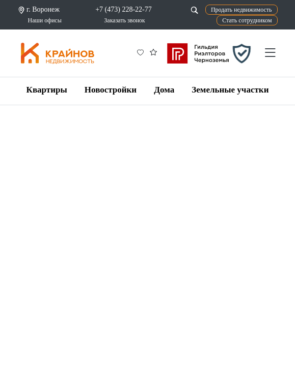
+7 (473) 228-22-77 (123, 9)
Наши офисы (45, 20)
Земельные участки (230, 90)
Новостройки (111, 90)
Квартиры (46, 90)
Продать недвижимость (241, 9)
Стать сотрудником (247, 20)
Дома (164, 90)
